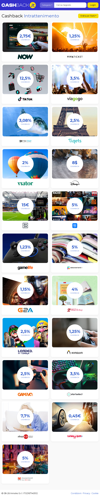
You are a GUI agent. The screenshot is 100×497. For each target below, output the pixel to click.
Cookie (95, 493)
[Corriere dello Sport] (74, 417)
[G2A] (25, 290)
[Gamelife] (25, 248)
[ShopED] (25, 417)
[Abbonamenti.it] (74, 248)
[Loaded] (25, 332)
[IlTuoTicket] (25, 121)
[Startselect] (74, 375)
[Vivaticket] (74, 37)
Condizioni (76, 493)
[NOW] (25, 37)
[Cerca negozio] (63, 5)
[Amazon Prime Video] (74, 206)
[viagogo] (74, 79)
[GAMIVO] (25, 375)
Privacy (86, 493)
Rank (87, 16)
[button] (47, 5)
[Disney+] (74, 164)
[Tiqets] (74, 121)
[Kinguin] (74, 332)
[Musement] (25, 459)
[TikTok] (25, 79)
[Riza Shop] (74, 290)
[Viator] (25, 164)
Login (93, 5)
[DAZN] (25, 206)
